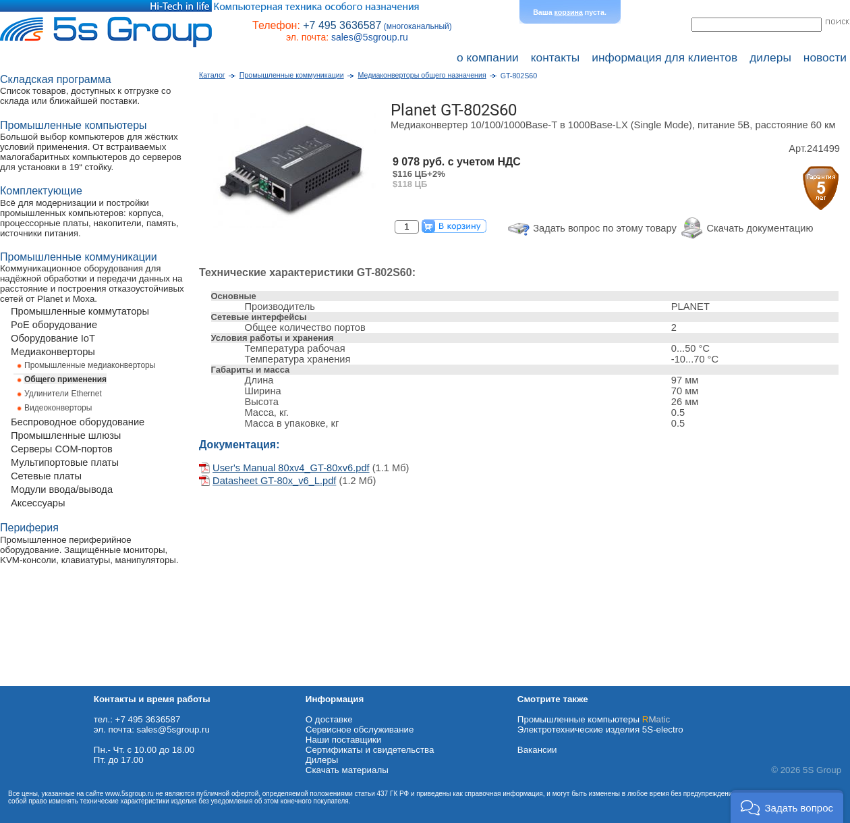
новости (825, 57)
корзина (569, 12)
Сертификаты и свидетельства (370, 750)
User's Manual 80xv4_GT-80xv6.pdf (291, 467)
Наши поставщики (343, 740)
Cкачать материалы (347, 770)
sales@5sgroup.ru (369, 37)
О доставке (329, 719)
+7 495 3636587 (342, 25)
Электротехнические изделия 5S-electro (600, 729)
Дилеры (322, 760)
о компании (488, 57)
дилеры (770, 57)
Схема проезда (31, 681)
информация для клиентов (664, 57)
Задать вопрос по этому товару (605, 228)
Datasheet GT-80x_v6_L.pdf (274, 480)
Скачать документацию (759, 228)
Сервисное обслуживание (360, 729)
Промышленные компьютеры (593, 719)
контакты (555, 57)
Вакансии (537, 750)
